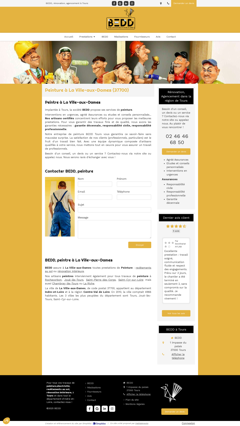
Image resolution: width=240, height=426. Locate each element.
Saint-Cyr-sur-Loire (130, 279)
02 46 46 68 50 (177, 139)
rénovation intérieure (71, 271)
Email (81, 191)
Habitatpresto (141, 423)
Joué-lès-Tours (73, 279)
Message (83, 217)
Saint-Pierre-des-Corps (101, 279)
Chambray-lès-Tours (65, 283)
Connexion (188, 423)
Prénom (122, 178)
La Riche (88, 283)
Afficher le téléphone (178, 356)
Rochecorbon (53, 279)
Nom (81, 178)
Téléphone (123, 191)
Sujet (81, 204)
